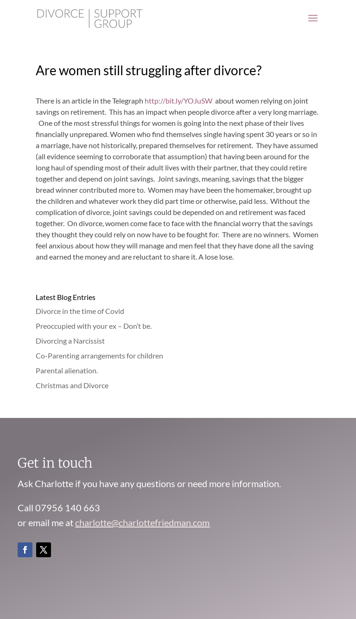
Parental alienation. (67, 370)
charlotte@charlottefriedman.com (142, 522)
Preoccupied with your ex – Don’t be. (94, 325)
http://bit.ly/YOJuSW (177, 100)
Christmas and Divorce (72, 385)
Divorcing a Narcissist (70, 340)
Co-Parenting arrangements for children (99, 355)
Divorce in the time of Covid (80, 310)
